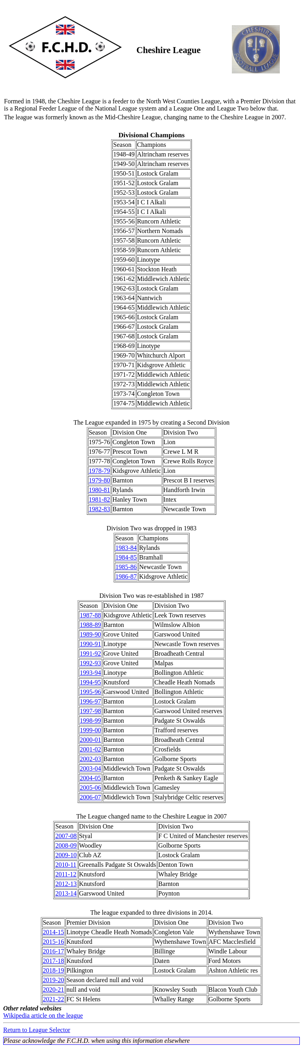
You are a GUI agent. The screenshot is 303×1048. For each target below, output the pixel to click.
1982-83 (99, 509)
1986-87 (126, 576)
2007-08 (65, 835)
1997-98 (90, 711)
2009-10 (65, 855)
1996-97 (90, 701)
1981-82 (99, 499)
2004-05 (90, 778)
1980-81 (99, 489)
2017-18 (53, 960)
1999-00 (90, 730)
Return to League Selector (36, 1029)
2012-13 (65, 883)
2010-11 (65, 864)
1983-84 (126, 547)
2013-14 (65, 893)
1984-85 (126, 557)
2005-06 (90, 787)
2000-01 (90, 739)
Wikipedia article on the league (43, 1015)
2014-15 (53, 932)
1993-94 (90, 672)
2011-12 (65, 874)
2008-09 (65, 845)
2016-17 (53, 951)
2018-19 (53, 970)
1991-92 (90, 653)
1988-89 (90, 624)
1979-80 (99, 480)
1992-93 (90, 663)
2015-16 (53, 941)
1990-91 (90, 644)
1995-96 (90, 691)
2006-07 (90, 797)
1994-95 (90, 682)
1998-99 (90, 720)
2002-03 (90, 758)
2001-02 (90, 749)
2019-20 (53, 980)
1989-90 (90, 634)
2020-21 (53, 989)
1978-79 (99, 470)
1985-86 (126, 567)
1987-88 (90, 615)
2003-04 (90, 768)
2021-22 (53, 999)
